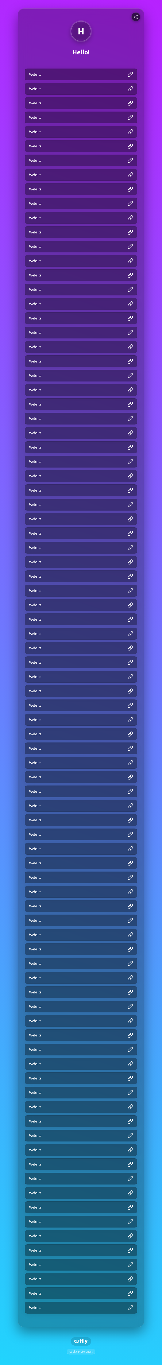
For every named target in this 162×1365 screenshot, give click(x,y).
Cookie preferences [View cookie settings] (81, 1351)
